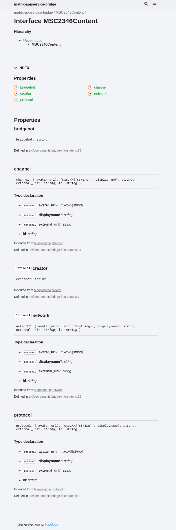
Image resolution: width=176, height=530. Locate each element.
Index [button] (21, 68)
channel (57, 243)
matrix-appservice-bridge (35, 4)
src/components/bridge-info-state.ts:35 (55, 150)
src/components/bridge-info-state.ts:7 (54, 296)
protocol (57, 489)
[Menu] (157, 4)
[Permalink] (38, 129)
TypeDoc (51, 524)
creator (56, 290)
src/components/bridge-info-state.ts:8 (54, 496)
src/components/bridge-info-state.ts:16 (55, 396)
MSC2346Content (70, 12)
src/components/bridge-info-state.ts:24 (55, 250)
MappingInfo (32, 40)
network (57, 390)
